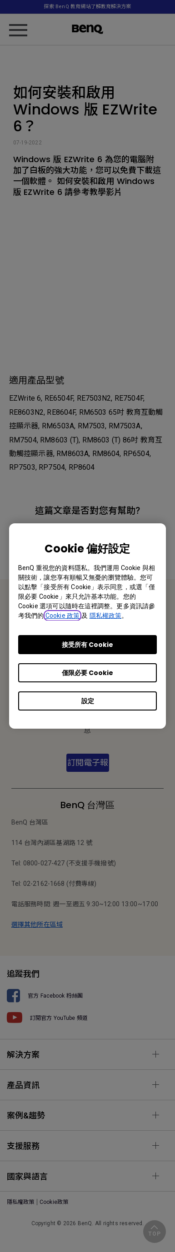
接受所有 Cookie (87, 644)
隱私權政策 (106, 615)
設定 (87, 700)
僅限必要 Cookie (87, 672)
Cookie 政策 (62, 615)
